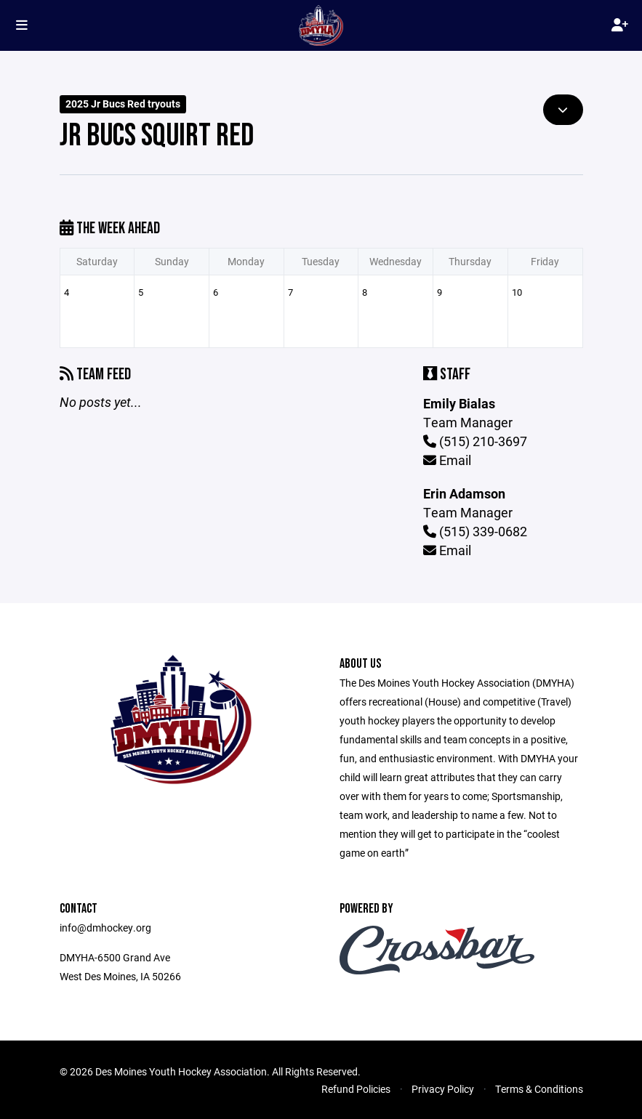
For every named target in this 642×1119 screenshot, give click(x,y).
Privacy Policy (443, 1089)
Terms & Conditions (539, 1089)
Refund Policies (355, 1089)
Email (447, 460)
